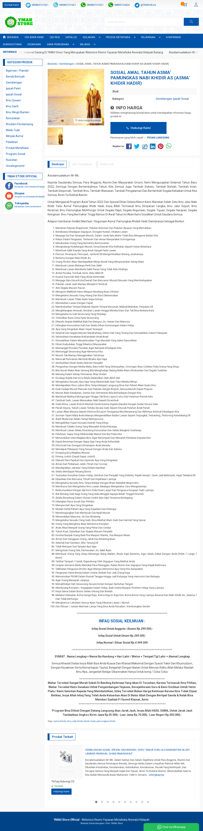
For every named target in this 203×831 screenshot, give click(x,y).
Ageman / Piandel (17, 70)
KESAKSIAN (34, 44)
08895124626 (122, 4)
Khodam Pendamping (19, 124)
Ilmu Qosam (13, 100)
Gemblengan (164, 98)
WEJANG (85, 44)
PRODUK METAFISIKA (118, 37)
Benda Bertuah (15, 76)
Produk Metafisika (17, 148)
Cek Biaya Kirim (34, 37)
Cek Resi (55, 37)
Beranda (11, 37)
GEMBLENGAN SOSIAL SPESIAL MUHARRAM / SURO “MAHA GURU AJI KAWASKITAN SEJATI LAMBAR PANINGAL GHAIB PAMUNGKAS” (137, 751)
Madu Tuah (13, 130)
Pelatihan (12, 142)
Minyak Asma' (15, 136)
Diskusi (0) (107, 164)
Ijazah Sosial (181, 98)
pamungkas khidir (106, 721)
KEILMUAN (89, 37)
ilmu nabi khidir (75, 721)
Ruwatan (11, 159)
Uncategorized (15, 165)
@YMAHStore (148, 4)
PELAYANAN (148, 37)
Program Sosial (15, 153)
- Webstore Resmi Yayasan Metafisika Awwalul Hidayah (101, 819)
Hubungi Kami (138, 128)
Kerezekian (13, 118)
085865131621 (40, 4)
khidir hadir (90, 721)
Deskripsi (58, 164)
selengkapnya (156, 774)
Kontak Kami (12, 4)
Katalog (71, 37)
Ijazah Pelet (13, 88)
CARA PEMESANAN (58, 44)
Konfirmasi (173, 37)
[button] (191, 22)
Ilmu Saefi (12, 106)
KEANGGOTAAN (12, 44)
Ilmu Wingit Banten (17, 112)
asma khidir (60, 721)
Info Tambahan (82, 164)
